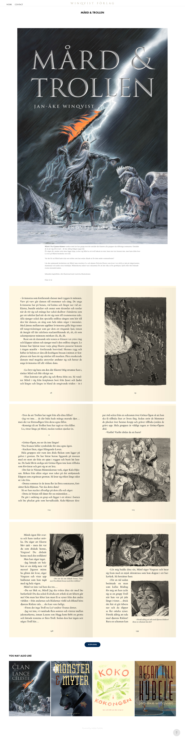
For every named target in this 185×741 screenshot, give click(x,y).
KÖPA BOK (92, 644)
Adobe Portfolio (97, 728)
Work (9, 4)
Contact (19, 4)
